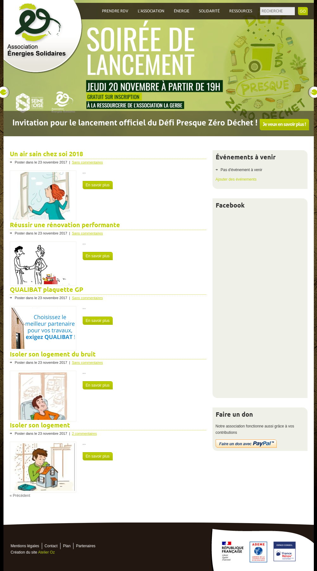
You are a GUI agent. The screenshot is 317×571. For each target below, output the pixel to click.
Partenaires (85, 546)
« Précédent (20, 495)
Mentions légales (25, 546)
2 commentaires (84, 433)
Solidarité (209, 11)
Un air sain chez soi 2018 (46, 154)
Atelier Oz (46, 552)
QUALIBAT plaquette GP (46, 289)
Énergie (181, 11)
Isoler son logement (40, 425)
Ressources (240, 11)
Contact (51, 546)
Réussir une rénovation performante (65, 225)
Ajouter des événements (236, 179)
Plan (67, 546)
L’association (151, 11)
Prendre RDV (115, 11)
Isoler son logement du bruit (53, 354)
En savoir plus (98, 185)
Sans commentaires (87, 162)
